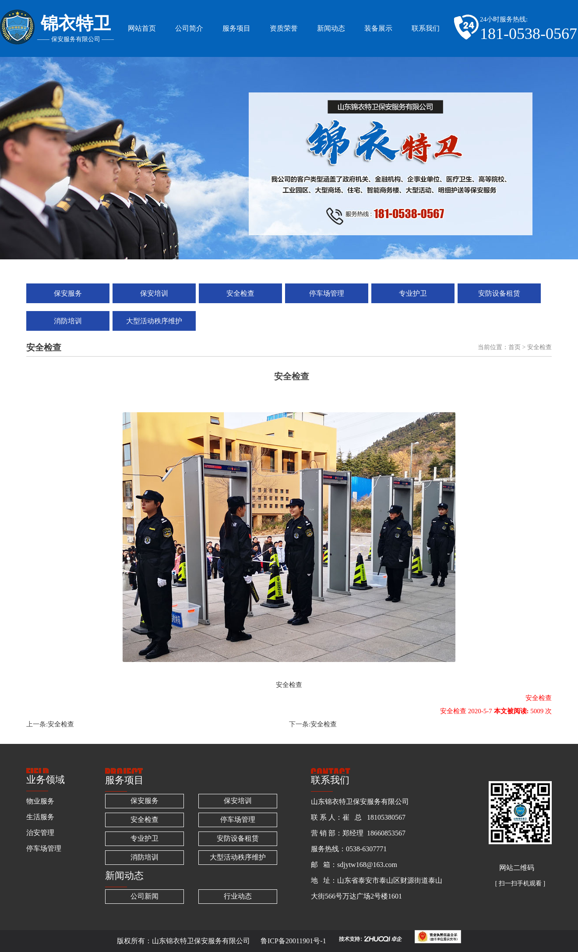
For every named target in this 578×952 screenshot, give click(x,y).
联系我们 (426, 28)
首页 (514, 347)
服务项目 (236, 28)
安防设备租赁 (499, 293)
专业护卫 (413, 293)
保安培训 (154, 293)
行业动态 (238, 896)
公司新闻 (144, 896)
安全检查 (240, 293)
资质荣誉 (284, 28)
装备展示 (378, 28)
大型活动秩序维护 (154, 321)
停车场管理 (326, 293)
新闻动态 (331, 28)
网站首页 (142, 28)
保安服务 (68, 293)
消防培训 (68, 321)
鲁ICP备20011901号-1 (293, 941)
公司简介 (189, 28)
